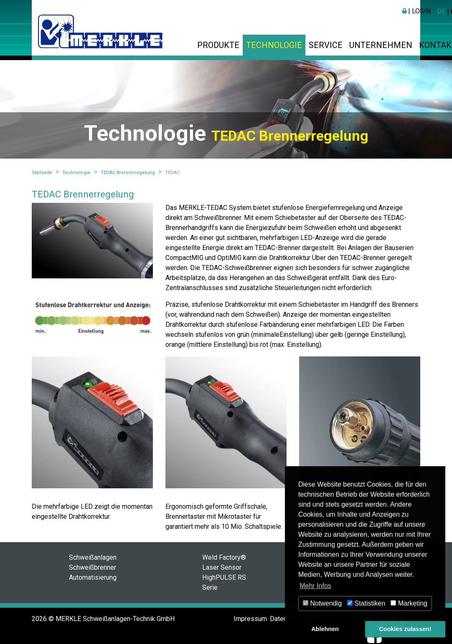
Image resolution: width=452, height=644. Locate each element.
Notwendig (322, 603)
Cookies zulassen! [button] (405, 629)
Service (326, 45)
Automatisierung (93, 577)
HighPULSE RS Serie (224, 582)
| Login (416, 11)
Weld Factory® (224, 557)
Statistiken (366, 603)
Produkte (218, 45)
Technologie (274, 45)
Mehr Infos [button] (315, 585)
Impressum (250, 619)
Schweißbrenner (92, 567)
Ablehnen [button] (325, 629)
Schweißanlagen (93, 557)
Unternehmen (380, 45)
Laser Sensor (221, 567)
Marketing (409, 603)
